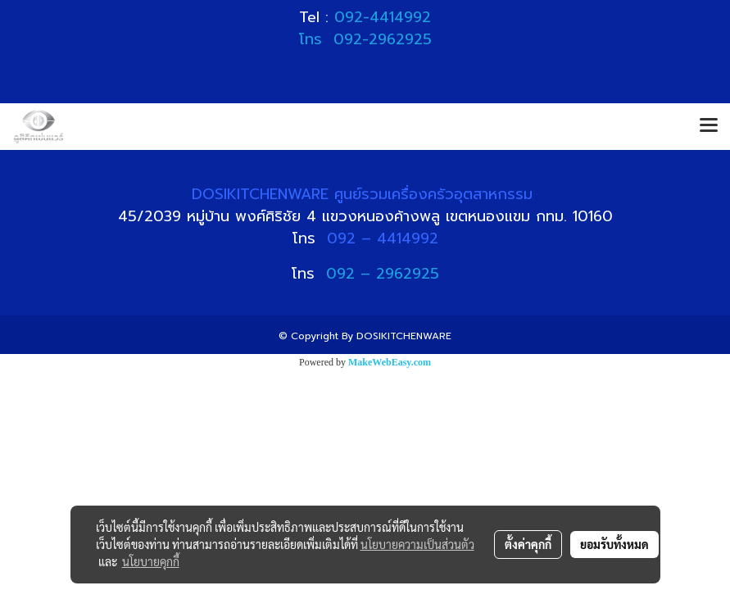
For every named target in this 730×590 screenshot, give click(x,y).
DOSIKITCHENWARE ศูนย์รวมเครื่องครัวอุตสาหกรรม (365, 194)
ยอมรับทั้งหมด (614, 544)
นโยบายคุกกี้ (150, 561)
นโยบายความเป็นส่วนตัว (417, 544)
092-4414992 (382, 17)
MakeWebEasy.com (389, 362)
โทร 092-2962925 (365, 39)
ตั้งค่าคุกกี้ (528, 544)
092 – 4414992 (382, 238)
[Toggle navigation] (709, 126)
